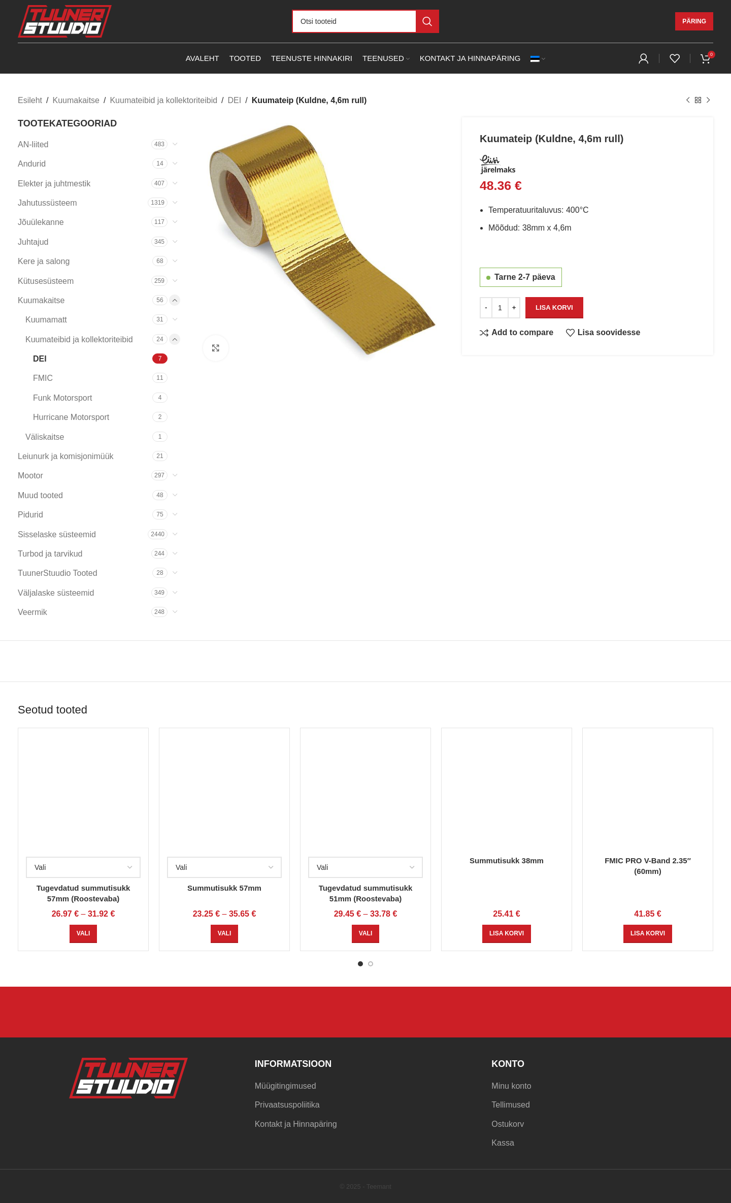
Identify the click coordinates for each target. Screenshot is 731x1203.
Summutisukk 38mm (507, 860)
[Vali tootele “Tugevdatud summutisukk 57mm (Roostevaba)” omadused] (83, 934)
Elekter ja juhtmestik (54, 183)
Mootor (30, 475)
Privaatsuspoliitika (287, 1104)
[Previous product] (688, 100)
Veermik (32, 612)
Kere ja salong (44, 261)
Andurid (32, 163)
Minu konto (511, 1086)
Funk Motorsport (62, 398)
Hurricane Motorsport (71, 417)
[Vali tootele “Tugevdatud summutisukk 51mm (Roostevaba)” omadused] (365, 934)
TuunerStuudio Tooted (57, 573)
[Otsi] (365, 21)
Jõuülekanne (41, 222)
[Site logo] (65, 20)
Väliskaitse (44, 437)
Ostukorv (507, 1124)
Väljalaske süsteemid (56, 593)
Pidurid (30, 514)
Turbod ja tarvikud (50, 553)
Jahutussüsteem (47, 203)
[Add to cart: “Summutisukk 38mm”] (506, 934)
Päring (694, 21)
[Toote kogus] (500, 307)
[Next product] (708, 100)
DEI (235, 100)
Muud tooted (40, 495)
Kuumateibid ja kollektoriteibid (163, 100)
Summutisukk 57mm (224, 888)
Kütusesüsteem (46, 281)
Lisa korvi (554, 307)
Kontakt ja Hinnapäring (296, 1124)
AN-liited (33, 144)
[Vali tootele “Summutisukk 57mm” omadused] (224, 934)
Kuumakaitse (75, 100)
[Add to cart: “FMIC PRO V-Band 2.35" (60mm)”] (647, 934)
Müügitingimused (285, 1086)
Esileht (30, 100)
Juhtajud (33, 242)
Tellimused (510, 1104)
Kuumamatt (46, 319)
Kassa (502, 1143)
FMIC (43, 378)
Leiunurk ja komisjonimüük (66, 456)
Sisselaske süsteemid (57, 534)
